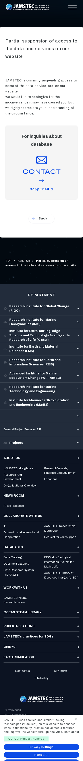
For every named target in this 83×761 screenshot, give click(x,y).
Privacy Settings (41, 747)
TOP (8, 260)
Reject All (42, 754)
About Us (24, 260)
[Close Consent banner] (76, 719)
